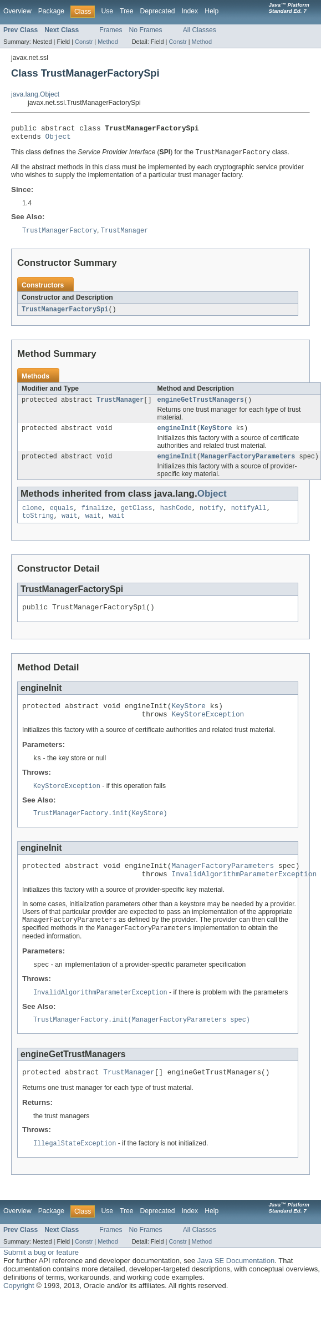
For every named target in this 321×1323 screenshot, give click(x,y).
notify (211, 517)
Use (107, 11)
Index (189, 11)
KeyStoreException (207, 729)
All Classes (199, 30)
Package (51, 11)
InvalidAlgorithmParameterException (244, 895)
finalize (97, 517)
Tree (127, 11)
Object (58, 139)
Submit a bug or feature (41, 1279)
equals (62, 517)
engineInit (177, 435)
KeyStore (216, 435)
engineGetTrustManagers (200, 405)
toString (38, 526)
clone (32, 517)
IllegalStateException (74, 1169)
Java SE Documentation (235, 1287)
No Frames (145, 30)
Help (211, 11)
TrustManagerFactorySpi (65, 314)
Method (108, 41)
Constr (84, 41)
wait (69, 526)
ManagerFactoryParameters (248, 464)
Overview (17, 11)
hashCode (176, 517)
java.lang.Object (35, 94)
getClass (136, 517)
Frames (110, 30)
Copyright (18, 1312)
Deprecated (157, 11)
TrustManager (120, 405)
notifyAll (249, 517)
